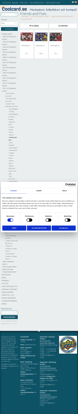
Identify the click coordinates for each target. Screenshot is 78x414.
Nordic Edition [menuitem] (13, 181)
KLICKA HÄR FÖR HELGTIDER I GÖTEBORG (48, 367)
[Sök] (16, 14)
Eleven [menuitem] (11, 132)
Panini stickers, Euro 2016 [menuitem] (10, 95)
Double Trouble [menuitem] (11, 128)
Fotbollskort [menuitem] (7, 34)
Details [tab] (39, 190)
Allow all (63, 228)
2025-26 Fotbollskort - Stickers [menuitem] (9, 38)
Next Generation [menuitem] (11, 177)
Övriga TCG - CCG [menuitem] (8, 295)
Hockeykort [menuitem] (6, 275)
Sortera (64, 26)
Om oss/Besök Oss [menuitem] (36, 3)
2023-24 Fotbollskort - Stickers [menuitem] (9, 48)
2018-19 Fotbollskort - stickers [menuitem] (9, 74)
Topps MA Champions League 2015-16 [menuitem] (11, 248)
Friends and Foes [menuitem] (12, 139)
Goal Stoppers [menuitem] (13, 148)
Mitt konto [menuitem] (24, 3)
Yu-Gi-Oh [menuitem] (5, 283)
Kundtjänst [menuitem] (50, 8)
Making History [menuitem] (10, 162)
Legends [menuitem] (11, 153)
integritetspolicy (13, 323)
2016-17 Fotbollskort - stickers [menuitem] (9, 84)
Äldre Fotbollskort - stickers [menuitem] (8, 263)
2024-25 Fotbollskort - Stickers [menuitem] (9, 43)
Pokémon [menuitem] (5, 281)
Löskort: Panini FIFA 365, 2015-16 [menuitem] (11, 242)
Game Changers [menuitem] (11, 144)
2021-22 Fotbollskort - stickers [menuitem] (9, 64)
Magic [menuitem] (4, 278)
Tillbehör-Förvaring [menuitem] (9, 301)
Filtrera (35, 26)
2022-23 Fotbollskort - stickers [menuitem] (9, 53)
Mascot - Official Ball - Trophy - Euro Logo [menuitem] (12, 170)
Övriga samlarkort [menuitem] (9, 298)
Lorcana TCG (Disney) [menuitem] (9, 289)
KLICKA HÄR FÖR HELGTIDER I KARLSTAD (47, 342)
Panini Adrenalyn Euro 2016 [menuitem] (10, 100)
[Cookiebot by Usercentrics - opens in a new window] (67, 184)
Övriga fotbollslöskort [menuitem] (9, 272)
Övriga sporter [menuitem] (7, 292)
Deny (14, 228)
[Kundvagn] (9, 29)
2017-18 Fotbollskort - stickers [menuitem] (9, 79)
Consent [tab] (13, 190)
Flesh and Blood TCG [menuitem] (9, 286)
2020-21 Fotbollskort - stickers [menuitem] (9, 58)
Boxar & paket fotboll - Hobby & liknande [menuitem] (9, 268)
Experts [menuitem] (11, 135)
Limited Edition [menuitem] (11, 157)
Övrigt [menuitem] (4, 304)
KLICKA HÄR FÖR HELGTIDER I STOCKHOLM (48, 396)
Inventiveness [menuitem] (13, 150)
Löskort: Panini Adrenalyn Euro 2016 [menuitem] (11, 105)
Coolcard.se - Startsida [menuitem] (10, 3)
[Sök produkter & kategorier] (9, 14)
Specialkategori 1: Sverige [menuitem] (13, 110)
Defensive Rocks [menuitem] (11, 123)
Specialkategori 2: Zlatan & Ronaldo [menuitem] (13, 116)
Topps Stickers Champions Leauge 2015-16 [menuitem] (11, 256)
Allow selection (39, 228)
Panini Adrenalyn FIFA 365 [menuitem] (10, 237)
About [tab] (64, 190)
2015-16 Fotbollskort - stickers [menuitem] (9, 89)
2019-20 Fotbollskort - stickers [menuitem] (9, 69)
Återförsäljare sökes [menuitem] (53, 3)
